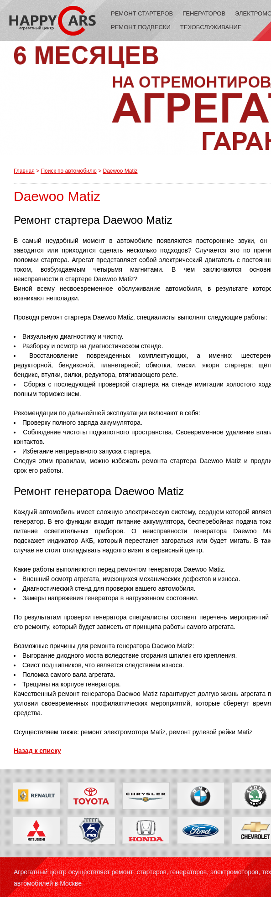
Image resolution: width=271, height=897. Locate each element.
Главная (24, 171)
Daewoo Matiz (120, 171)
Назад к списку (37, 750)
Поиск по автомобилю (68, 171)
